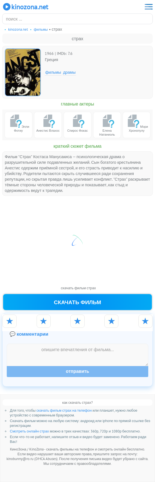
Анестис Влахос (48, 123)
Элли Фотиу (18, 123)
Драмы (69, 72)
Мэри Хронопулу (136, 123)
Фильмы (53, 72)
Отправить (77, 371)
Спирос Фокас (77, 123)
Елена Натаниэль (107, 125)
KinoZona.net (25, 6)
